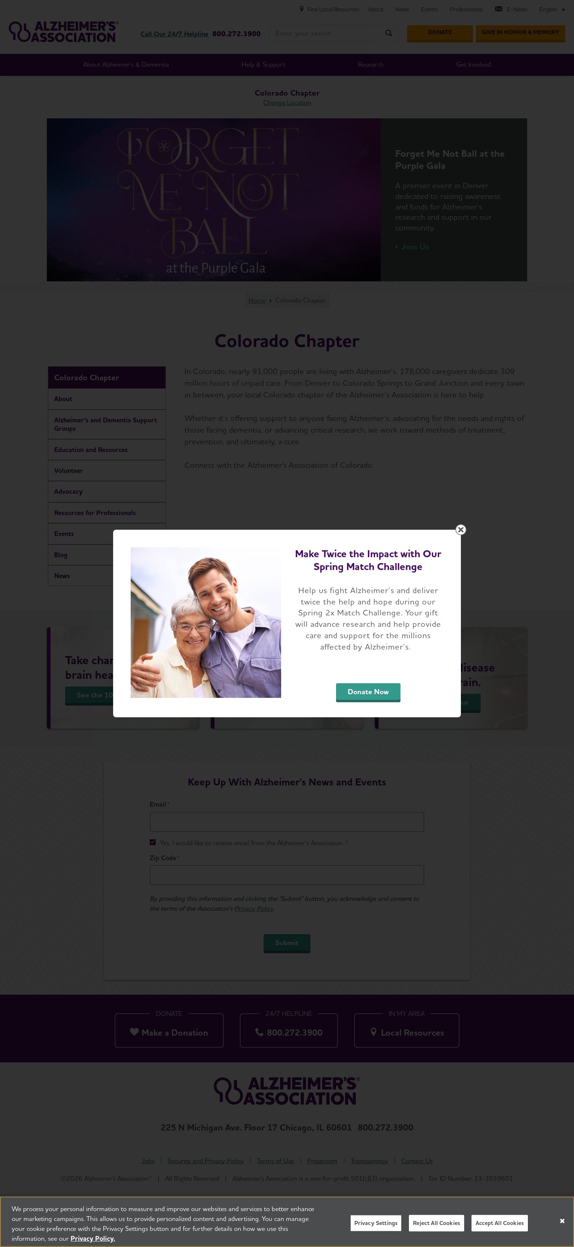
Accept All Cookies (500, 1225)
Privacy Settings (376, 1225)
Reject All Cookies (436, 1225)
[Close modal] (460, 529)
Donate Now (368, 691)
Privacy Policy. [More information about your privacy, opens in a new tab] (93, 1241)
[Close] (562, 1223)
